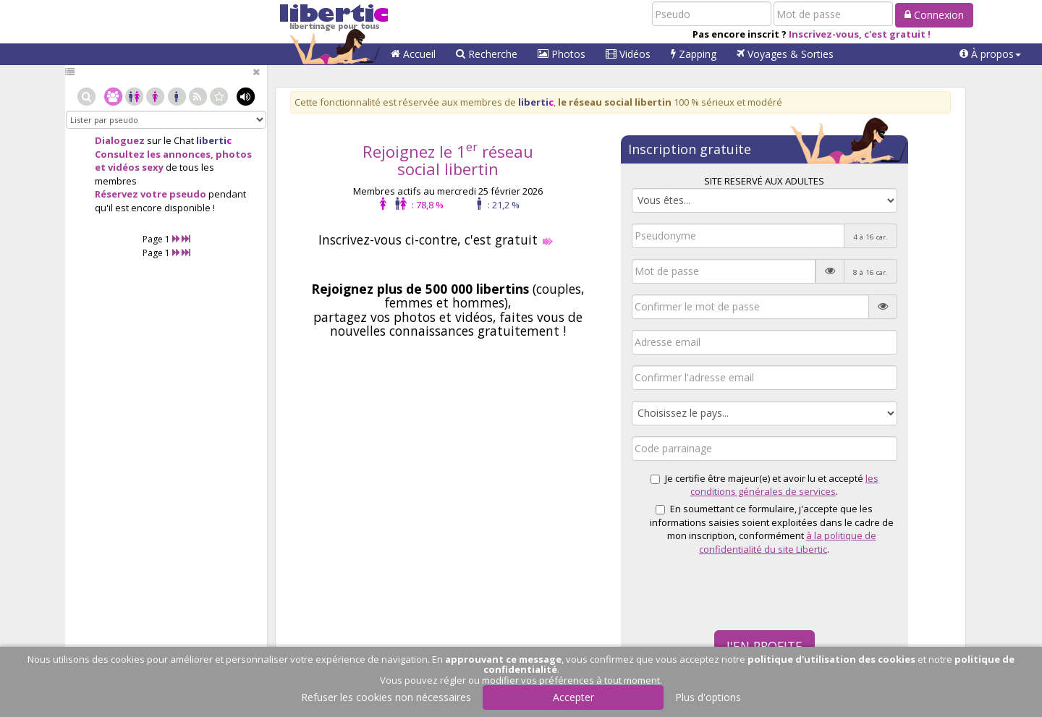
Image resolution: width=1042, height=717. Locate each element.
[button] (990, 54)
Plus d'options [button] (708, 697)
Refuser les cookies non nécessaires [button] (386, 697)
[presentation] (742, 591)
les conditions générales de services (784, 485)
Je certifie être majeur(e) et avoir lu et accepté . (764, 485)
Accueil (413, 54)
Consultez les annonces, (154, 154)
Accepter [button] (573, 697)
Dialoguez (120, 140)
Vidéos (628, 54)
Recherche (486, 54)
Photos (561, 54)
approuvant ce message (503, 659)
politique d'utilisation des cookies (831, 659)
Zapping (693, 54)
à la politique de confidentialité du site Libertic (787, 542)
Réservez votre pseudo (150, 193)
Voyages (785, 54)
